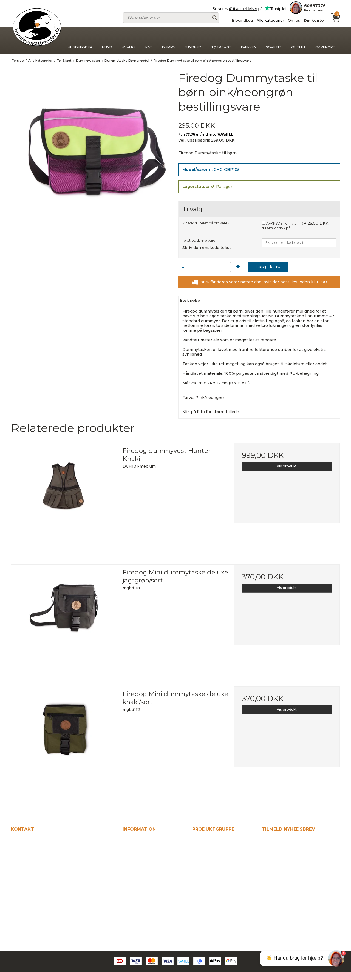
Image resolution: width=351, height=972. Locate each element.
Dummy (168, 40)
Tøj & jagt (221, 40)
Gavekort (325, 40)
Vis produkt (287, 466)
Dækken (248, 40)
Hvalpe (129, 40)
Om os (294, 20)
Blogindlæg (242, 20)
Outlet (298, 40)
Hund (107, 40)
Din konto (314, 20)
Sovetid (274, 40)
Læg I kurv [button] (268, 267)
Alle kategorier (270, 20)
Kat (148, 40)
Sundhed (193, 40)
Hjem (129, 840)
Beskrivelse (190, 300)
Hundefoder (80, 40)
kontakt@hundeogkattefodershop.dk (53, 889)
